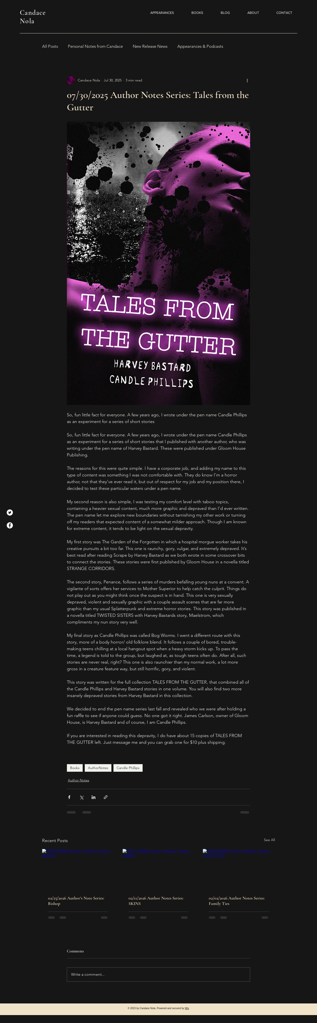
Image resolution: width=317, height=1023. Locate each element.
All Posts (50, 46)
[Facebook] (10, 525)
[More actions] (247, 80)
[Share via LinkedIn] (93, 797)
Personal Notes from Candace (95, 46)
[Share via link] (105, 797)
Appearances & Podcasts (200, 46)
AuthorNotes (98, 768)
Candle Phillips (128, 768)
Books (74, 768)
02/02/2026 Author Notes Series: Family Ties (237, 900)
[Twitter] (10, 512)
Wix (187, 1008)
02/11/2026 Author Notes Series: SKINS (156, 900)
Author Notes (78, 780)
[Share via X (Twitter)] (81, 797)
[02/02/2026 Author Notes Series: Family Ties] (239, 869)
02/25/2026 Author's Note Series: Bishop (76, 900)
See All (269, 840)
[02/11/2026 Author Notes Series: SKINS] (159, 869)
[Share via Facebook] (69, 797)
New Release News (150, 46)
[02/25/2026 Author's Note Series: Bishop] (78, 869)
